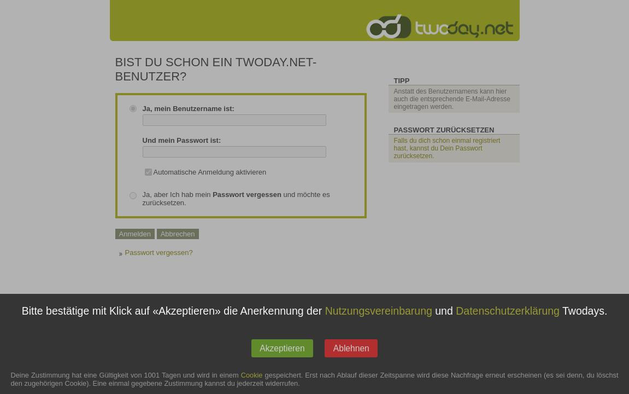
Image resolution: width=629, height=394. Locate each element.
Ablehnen (351, 355)
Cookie (252, 383)
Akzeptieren (282, 355)
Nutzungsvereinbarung (378, 318)
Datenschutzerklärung (508, 318)
